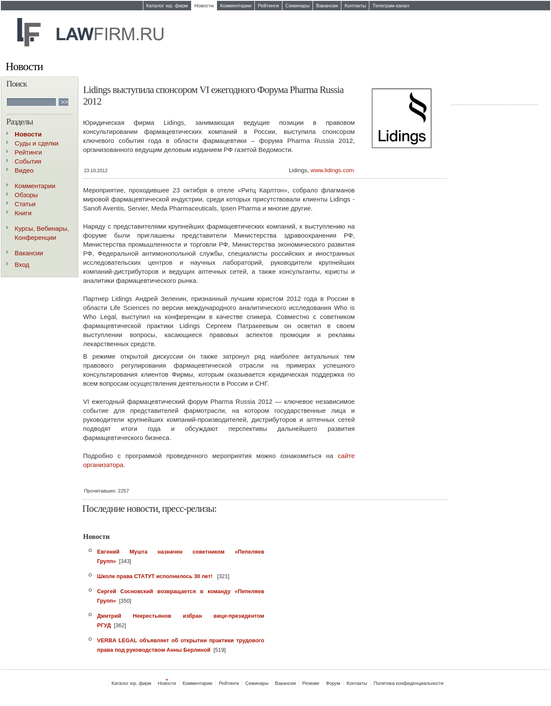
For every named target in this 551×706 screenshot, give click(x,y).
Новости (204, 5)
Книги (23, 213)
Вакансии (327, 5)
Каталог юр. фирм (167, 5)
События (28, 161)
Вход (22, 264)
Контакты (355, 5)
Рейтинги (268, 5)
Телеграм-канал (390, 5)
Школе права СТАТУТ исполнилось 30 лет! (155, 576)
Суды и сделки (37, 143)
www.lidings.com (332, 170)
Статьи (25, 203)
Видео (24, 170)
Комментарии (235, 5)
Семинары (297, 5)
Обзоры (26, 194)
